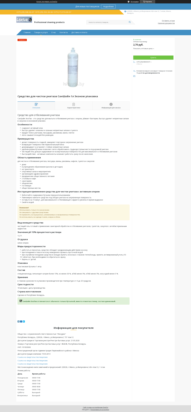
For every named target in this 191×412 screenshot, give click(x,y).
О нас (53, 32)
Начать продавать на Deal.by (46, 2)
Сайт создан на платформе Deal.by (95, 407)
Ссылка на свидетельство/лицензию (33, 357)
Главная (27, 32)
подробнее (108, 6)
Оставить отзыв (168, 21)
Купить (153, 57)
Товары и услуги (41, 32)
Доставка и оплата (79, 32)
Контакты (64, 32)
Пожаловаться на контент (100, 410)
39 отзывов (134, 2)
